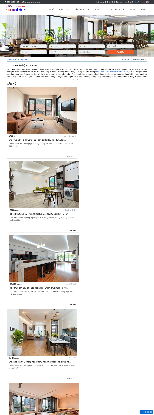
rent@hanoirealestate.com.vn (30, 2)
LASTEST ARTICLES (27, 386)
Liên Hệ (143, 9)
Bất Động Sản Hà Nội (110, 386)
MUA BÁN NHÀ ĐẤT (117, 9)
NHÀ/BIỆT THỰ (64, 9)
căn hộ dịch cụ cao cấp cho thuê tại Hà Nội (111, 72)
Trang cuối (90, 376)
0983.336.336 (147, 412)
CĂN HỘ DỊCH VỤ (82, 9)
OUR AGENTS (64, 386)
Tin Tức (133, 9)
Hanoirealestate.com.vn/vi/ (113, 399)
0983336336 (11, 2)
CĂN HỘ (51, 9)
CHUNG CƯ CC (99, 9)
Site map (119, 2)
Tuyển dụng (100, 2)
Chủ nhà (110, 2)
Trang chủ (12, 59)
